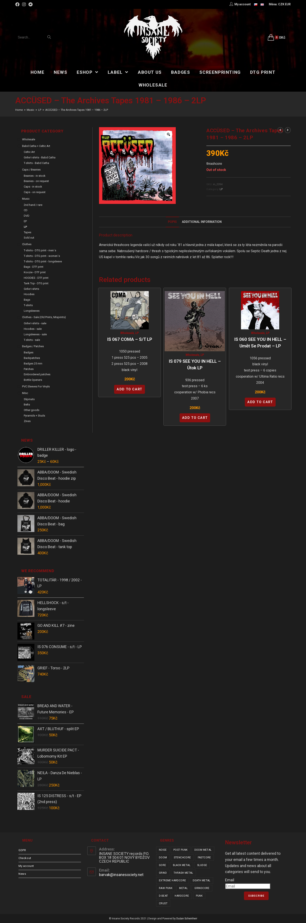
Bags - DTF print (33, 266)
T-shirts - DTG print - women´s (42, 255)
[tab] (172, 222)
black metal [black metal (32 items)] (181, 865)
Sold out (29, 237)
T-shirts (28, 305)
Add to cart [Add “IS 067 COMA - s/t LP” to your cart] (129, 389)
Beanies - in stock (34, 175)
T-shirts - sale (32, 339)
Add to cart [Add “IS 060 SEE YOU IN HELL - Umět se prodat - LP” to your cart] (260, 402)
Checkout (24, 858)
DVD (26, 215)
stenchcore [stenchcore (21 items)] (182, 857)
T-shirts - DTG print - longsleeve (43, 261)
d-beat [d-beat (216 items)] (163, 895)
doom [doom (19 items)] (163, 857)
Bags (27, 299)
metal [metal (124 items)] (183, 888)
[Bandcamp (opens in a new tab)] (30, 4)
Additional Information (202, 222)
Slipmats (29, 399)
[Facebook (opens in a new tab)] (18, 4)
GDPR (22, 850)
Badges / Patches (33, 346)
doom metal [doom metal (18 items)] (203, 849)
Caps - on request (34, 192)
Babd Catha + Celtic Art (36, 146)
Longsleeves (32, 310)
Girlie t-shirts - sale (35, 323)
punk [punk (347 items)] (199, 895)
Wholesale (127, 333)
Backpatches (32, 358)
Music (26, 198)
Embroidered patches (37, 374)
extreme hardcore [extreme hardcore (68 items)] (172, 880)
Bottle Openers (33, 379)
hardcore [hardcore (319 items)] (182, 895)
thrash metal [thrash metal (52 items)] (183, 872)
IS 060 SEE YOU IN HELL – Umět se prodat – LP (260, 343)
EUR (288, 4)
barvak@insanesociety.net (121, 874)
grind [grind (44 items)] (163, 872)
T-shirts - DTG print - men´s (40, 250)
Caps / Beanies (31, 169)
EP (25, 221)
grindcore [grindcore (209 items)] (202, 888)
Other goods (31, 410)
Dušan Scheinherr (186, 918)
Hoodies (29, 294)
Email (229, 880)
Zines (27, 421)
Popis (172, 222)
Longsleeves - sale (35, 334)
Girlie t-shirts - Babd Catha (39, 157)
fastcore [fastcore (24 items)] (204, 857)
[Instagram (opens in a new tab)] (24, 4)
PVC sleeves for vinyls (36, 386)
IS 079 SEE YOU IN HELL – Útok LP (195, 365)
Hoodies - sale (33, 328)
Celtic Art (29, 152)
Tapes (27, 232)
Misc (25, 393)
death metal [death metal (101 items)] (201, 880)
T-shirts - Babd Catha (36, 163)
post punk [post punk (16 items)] (180, 849)
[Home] (19, 109)
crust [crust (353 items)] (163, 903)
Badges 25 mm (33, 363)
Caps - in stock (33, 186)
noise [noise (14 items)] (163, 849)
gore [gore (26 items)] (162, 865)
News (22, 873)
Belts (27, 404)
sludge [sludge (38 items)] (202, 865)
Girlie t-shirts (31, 288)
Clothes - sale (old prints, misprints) (44, 317)
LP (221, 189)
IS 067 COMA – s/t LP (129, 339)
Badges (28, 352)
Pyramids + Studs (34, 415)
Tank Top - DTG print (36, 283)
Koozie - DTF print (35, 272)
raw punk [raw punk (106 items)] (165, 888)
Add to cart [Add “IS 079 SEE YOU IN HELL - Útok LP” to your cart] (195, 418)
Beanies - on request (36, 181)
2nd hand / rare (33, 204)
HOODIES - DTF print (36, 277)
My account (26, 866)
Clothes (26, 244)
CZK (281, 4)
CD (25, 210)
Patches (29, 369)
